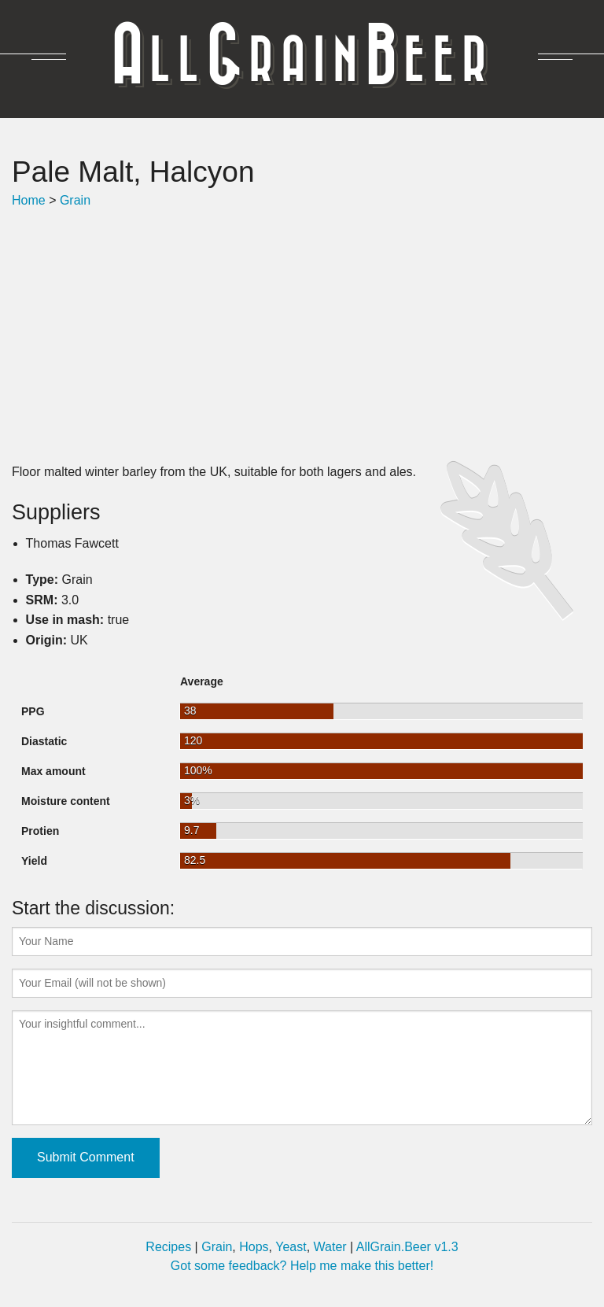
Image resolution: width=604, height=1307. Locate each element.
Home (29, 200)
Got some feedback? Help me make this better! (302, 1265)
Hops (253, 1246)
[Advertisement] (302, 336)
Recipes (168, 1246)
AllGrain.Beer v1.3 (407, 1246)
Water (330, 1246)
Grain (75, 200)
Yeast (290, 1246)
